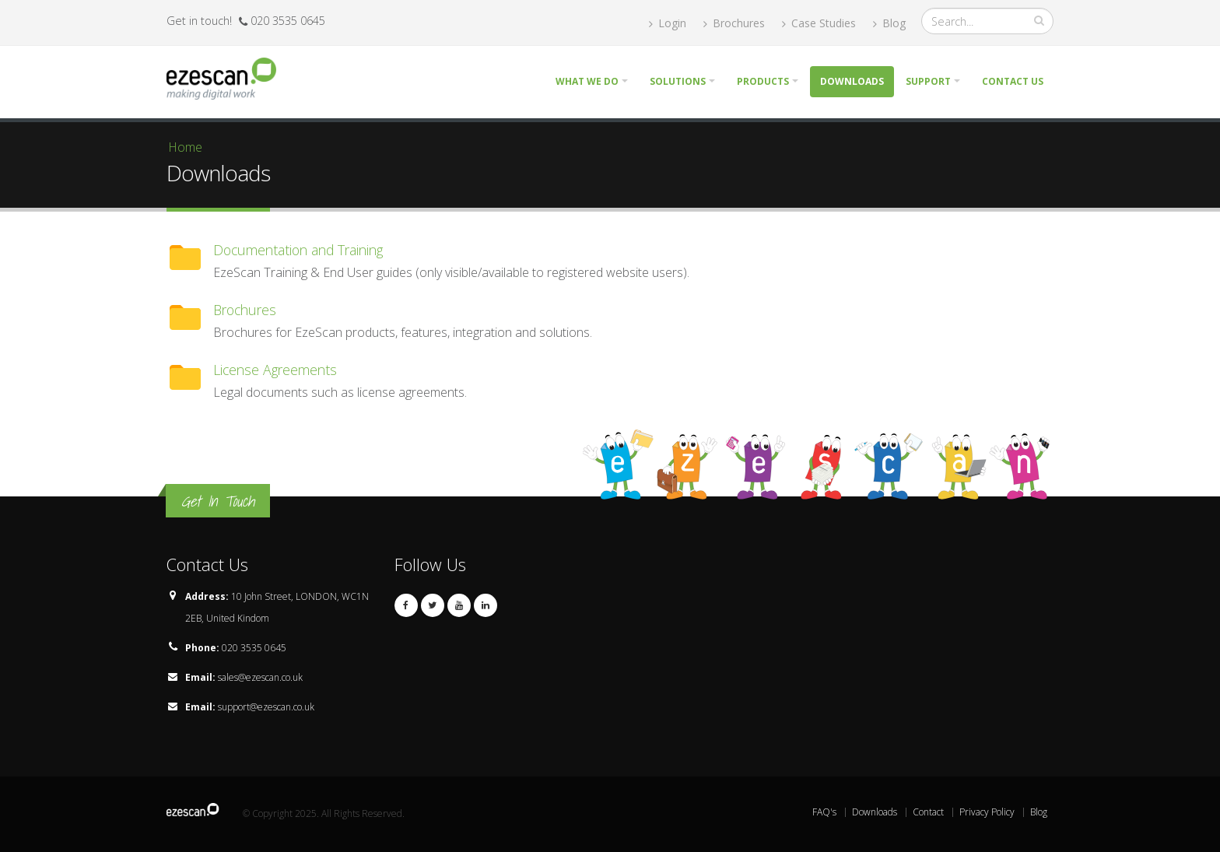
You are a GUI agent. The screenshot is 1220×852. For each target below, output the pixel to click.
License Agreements (275, 369)
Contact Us (1012, 81)
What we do (587, 81)
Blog (889, 23)
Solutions (678, 81)
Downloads (852, 81)
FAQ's (824, 812)
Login (667, 23)
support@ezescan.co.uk (266, 707)
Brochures (734, 23)
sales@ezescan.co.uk (260, 677)
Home (185, 147)
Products (763, 81)
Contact (928, 812)
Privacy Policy (987, 812)
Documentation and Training (298, 249)
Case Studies (819, 23)
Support (928, 81)
